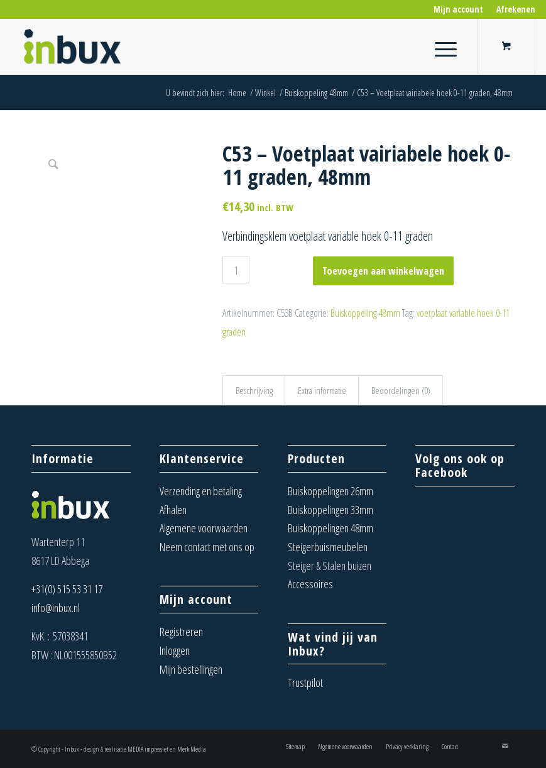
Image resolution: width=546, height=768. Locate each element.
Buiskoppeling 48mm (365, 313)
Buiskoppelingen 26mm (330, 490)
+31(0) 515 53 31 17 (66, 588)
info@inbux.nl (55, 607)
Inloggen (175, 650)
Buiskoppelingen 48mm (330, 527)
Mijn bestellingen (191, 669)
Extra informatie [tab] (322, 390)
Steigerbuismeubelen (328, 546)
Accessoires (310, 583)
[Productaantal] (235, 269)
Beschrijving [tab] (254, 390)
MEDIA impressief (148, 749)
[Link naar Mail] (505, 746)
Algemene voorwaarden (204, 527)
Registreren (181, 631)
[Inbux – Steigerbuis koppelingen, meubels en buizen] (73, 46)
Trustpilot (305, 682)
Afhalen (173, 509)
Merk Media (191, 749)
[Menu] (439, 46)
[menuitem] (458, 9)
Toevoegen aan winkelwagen (383, 271)
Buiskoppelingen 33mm (330, 509)
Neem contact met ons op (207, 546)
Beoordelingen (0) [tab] (400, 390)
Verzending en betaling (201, 490)
